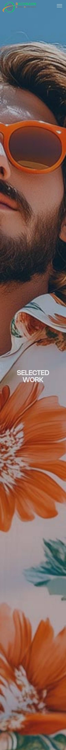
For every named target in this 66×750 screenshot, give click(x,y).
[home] (19, 7)
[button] (59, 6)
